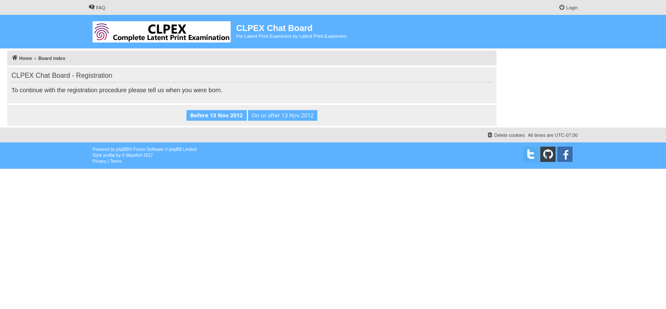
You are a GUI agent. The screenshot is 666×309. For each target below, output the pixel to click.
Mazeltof (134, 155)
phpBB (122, 149)
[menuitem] (96, 8)
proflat (109, 155)
